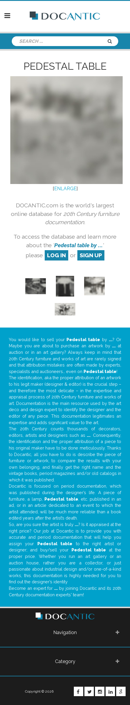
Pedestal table (65, 66)
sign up (91, 255)
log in (56, 255)
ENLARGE (65, 188)
